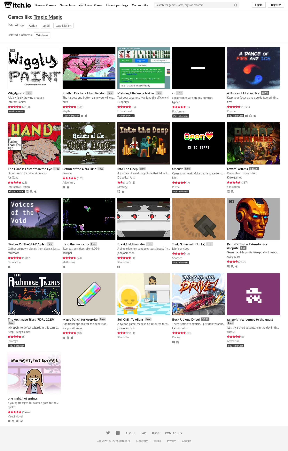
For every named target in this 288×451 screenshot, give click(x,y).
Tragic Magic (48, 17)
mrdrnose (13, 253)
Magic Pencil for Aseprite (80, 319)
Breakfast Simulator (131, 244)
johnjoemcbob (126, 253)
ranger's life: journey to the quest (250, 319)
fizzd (65, 101)
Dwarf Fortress (237, 169)
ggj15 (46, 25)
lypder (176, 102)
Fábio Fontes (179, 328)
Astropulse (233, 256)
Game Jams (67, 5)
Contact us (173, 433)
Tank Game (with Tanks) (188, 244)
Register (276, 4)
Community (140, 5)
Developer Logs (117, 5)
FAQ (143, 433)
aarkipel (67, 253)
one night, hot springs (23, 398)
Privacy (171, 440)
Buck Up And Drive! (186, 319)
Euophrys (123, 101)
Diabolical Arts (126, 177)
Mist (174, 177)
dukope (67, 173)
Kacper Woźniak (72, 328)
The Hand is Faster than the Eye (30, 169)
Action (33, 25)
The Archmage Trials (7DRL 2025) (31, 319)
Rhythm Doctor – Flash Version (84, 93)
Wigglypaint (16, 93)
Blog (155, 433)
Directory (142, 440)
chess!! (231, 331)
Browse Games (45, 5)
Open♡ (177, 169)
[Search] (235, 5)
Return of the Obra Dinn (79, 169)
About (130, 433)
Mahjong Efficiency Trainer (135, 93)
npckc (11, 407)
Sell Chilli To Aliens (130, 319)
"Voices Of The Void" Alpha (26, 244)
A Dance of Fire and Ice (243, 93)
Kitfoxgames (234, 177)
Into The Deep (127, 169)
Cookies (186, 440)
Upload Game (90, 5)
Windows (42, 35)
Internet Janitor (17, 101)
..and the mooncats (76, 244)
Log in (258, 4)
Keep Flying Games (19, 331)
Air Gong (13, 177)
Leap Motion (63, 25)
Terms (157, 440)
